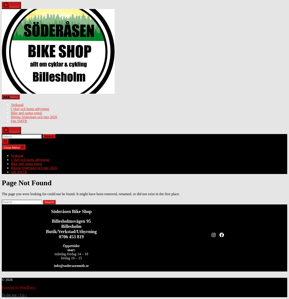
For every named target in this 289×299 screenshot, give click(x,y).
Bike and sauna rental (26, 113)
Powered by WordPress (18, 287)
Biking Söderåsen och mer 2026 (34, 117)
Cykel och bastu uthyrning (30, 109)
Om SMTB (19, 121)
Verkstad (17, 105)
